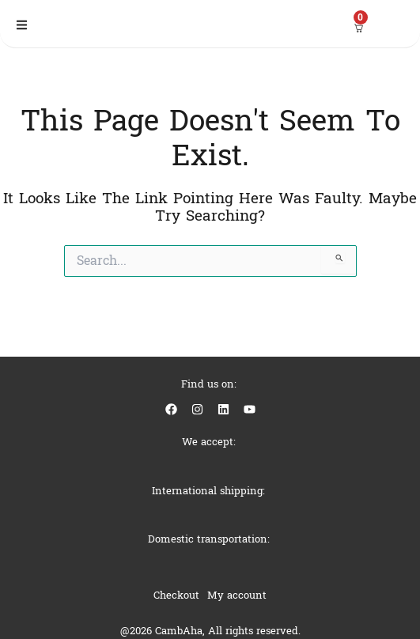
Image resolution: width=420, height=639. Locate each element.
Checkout (176, 595)
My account (237, 595)
